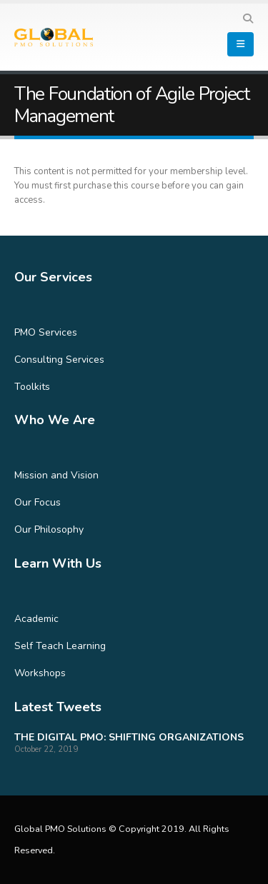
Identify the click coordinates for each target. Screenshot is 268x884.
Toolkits (32, 386)
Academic (36, 619)
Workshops (40, 673)
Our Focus (37, 502)
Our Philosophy (49, 529)
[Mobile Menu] (240, 44)
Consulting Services (59, 359)
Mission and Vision (56, 475)
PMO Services (45, 332)
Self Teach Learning (60, 646)
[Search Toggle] (248, 19)
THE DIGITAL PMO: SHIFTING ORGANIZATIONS (129, 737)
